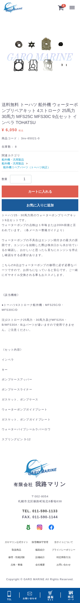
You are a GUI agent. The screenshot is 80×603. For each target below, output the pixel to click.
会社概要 (40, 564)
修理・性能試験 (16, 557)
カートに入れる (40, 191)
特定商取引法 (64, 557)
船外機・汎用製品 (13, 159)
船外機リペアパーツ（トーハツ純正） (26, 167)
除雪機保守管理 (40, 542)
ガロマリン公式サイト (16, 542)
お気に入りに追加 (40, 205)
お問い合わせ (64, 564)
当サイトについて (63, 542)
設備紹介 (40, 557)
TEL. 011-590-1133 (40, 511)
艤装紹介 (40, 549)
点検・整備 (16, 564)
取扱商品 (16, 549)
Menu (73, 6)
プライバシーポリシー (63, 549)
